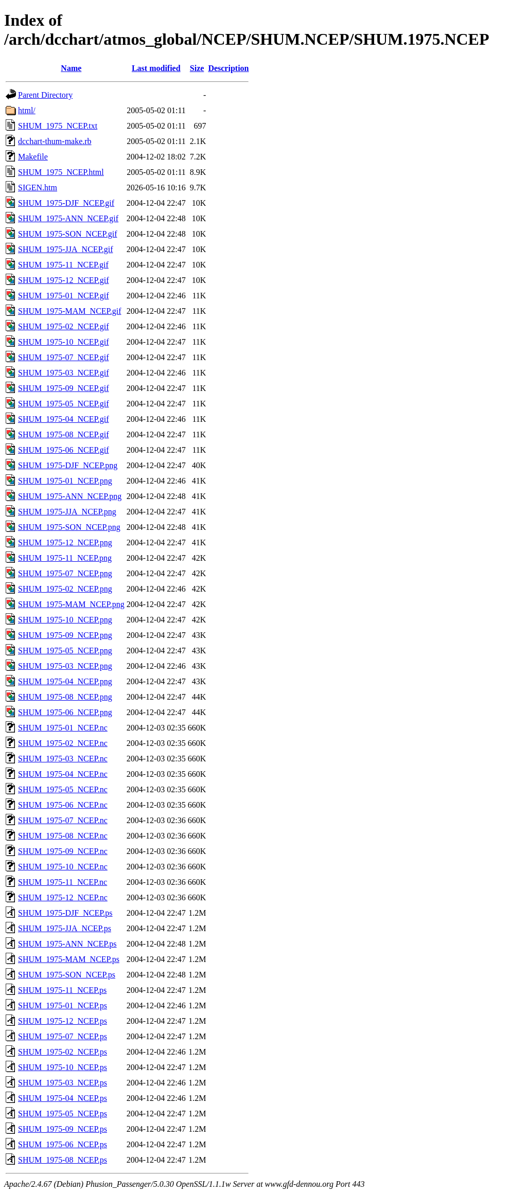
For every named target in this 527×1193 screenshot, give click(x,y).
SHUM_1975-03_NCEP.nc (63, 758)
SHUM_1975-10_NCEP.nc (63, 866)
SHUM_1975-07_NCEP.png (65, 573)
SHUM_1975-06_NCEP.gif (63, 450)
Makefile (33, 156)
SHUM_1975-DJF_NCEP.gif (66, 203)
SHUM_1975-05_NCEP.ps (62, 1113)
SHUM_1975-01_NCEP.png (65, 480)
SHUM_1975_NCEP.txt (57, 125)
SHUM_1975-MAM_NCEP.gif (69, 311)
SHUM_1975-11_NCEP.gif (63, 264)
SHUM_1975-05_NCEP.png (65, 650)
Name (71, 68)
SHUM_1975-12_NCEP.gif (63, 280)
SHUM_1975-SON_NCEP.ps (66, 974)
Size (197, 68)
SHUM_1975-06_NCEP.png (65, 712)
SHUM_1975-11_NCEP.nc (62, 882)
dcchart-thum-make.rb (55, 141)
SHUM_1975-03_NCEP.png (65, 666)
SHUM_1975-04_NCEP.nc (63, 774)
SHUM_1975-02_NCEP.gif (63, 326)
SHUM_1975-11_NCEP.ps (62, 990)
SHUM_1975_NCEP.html (61, 172)
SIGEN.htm (37, 187)
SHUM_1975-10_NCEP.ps (62, 1067)
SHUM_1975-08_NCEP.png (65, 696)
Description (228, 68)
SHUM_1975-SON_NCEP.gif (67, 233)
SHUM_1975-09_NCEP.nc (63, 851)
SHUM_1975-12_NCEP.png (65, 542)
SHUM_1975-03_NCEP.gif (63, 372)
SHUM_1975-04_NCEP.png (65, 681)
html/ (27, 110)
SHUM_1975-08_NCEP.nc (63, 835)
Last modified (156, 68)
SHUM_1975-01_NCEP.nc (63, 727)
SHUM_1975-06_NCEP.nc (63, 804)
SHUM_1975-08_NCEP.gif (63, 434)
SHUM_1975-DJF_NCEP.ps (65, 913)
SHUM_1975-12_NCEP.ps (62, 1021)
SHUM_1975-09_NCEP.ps (62, 1129)
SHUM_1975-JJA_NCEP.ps (64, 928)
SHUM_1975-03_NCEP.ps (62, 1082)
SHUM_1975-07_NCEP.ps (62, 1036)
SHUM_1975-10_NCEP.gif (63, 341)
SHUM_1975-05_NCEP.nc (63, 789)
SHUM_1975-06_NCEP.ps (62, 1144)
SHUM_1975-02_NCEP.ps (62, 1051)
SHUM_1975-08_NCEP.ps (62, 1159)
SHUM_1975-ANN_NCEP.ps (67, 943)
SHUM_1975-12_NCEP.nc (63, 897)
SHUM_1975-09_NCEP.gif (63, 388)
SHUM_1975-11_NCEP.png (65, 558)
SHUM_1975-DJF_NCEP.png (67, 465)
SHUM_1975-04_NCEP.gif (63, 419)
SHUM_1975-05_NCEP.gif (63, 403)
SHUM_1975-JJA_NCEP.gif (65, 249)
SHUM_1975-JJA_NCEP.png (67, 511)
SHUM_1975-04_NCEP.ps (62, 1098)
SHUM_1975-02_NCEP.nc (63, 743)
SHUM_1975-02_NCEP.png (65, 588)
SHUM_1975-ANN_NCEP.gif (68, 218)
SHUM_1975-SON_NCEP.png (69, 527)
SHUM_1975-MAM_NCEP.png (71, 604)
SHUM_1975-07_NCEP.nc (63, 820)
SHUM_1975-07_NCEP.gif (63, 357)
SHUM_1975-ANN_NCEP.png (69, 496)
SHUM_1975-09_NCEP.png (65, 635)
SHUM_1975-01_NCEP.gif (63, 295)
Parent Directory (45, 95)
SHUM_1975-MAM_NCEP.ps (68, 959)
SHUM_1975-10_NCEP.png (65, 619)
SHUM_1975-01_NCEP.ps (62, 1005)
